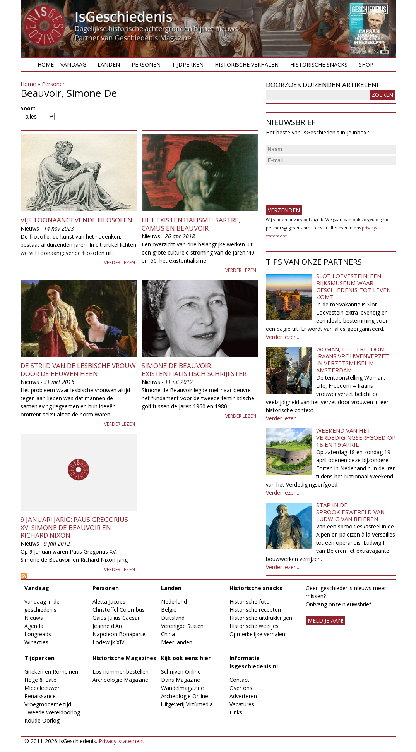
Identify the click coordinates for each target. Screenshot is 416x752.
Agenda (33, 626)
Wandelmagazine (182, 688)
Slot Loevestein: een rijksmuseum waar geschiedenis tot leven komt (353, 286)
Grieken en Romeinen (51, 671)
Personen (146, 64)
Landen (109, 64)
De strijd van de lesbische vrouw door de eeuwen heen (78, 369)
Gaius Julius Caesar (116, 617)
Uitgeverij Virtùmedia (187, 704)
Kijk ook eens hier (186, 658)
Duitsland (173, 617)
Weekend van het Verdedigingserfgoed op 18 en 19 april (356, 437)
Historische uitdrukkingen (260, 617)
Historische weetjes (254, 626)
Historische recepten (255, 609)
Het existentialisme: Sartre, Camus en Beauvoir (191, 223)
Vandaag (73, 64)
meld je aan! (325, 620)
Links (235, 712)
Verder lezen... (283, 337)
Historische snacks (319, 64)
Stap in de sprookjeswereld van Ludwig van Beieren (350, 512)
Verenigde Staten (182, 626)
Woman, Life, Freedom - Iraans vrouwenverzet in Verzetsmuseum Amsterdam (352, 359)
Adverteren (243, 696)
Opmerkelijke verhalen (257, 634)
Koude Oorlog (42, 720)
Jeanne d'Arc (107, 626)
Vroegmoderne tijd (47, 704)
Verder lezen (119, 262)
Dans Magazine (180, 679)
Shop (366, 64)
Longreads (37, 634)
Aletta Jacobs (108, 601)
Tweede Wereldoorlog (52, 712)
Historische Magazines (124, 658)
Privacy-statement (121, 741)
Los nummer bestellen (120, 671)
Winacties (36, 642)
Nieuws (33, 617)
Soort (28, 108)
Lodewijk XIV (108, 642)
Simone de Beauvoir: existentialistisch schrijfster (194, 369)
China (168, 634)
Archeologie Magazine (120, 679)
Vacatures (241, 704)
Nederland (174, 601)
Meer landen (176, 642)
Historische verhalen (247, 64)
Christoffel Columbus (118, 609)
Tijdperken (188, 64)
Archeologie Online (184, 696)
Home (46, 64)
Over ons (240, 688)
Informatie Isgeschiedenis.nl (253, 662)
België (168, 609)
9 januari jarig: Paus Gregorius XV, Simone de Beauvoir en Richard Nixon (74, 527)
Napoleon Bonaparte (119, 634)
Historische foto (249, 601)
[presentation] (324, 182)
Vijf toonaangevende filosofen (76, 219)
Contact (239, 679)
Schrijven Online (181, 671)
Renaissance (40, 696)
